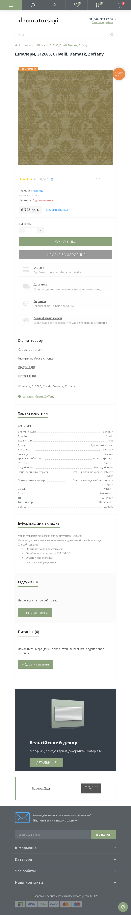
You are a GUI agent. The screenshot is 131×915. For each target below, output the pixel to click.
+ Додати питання (35, 664)
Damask (108, 454)
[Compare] (110, 179)
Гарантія (40, 301)
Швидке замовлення (65, 254)
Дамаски (108, 449)
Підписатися (103, 834)
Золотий (108, 431)
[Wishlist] (98, 179)
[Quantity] (31, 230)
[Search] (112, 35)
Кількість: (25, 224)
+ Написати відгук (35, 613)
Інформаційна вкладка (36, 358)
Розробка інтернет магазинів (50, 896)
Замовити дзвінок (102, 22)
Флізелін (108, 488)
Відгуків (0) (26, 367)
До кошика (65, 241)
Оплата (39, 267)
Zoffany (38, 191)
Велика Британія (103, 458)
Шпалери (27, 45)
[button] (55, 5)
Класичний (106, 493)
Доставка (40, 284)
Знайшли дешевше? (57, 209)
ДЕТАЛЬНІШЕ (46, 762)
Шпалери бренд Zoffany (38, 396)
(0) (51, 179)
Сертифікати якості (48, 318)
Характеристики (30, 349)
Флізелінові (106, 502)
